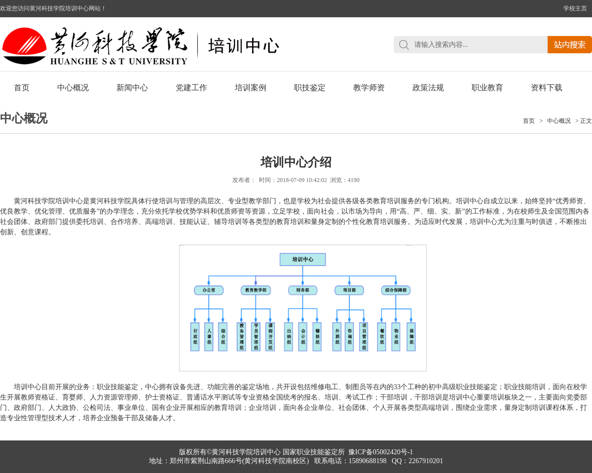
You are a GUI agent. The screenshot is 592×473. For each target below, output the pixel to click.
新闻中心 (132, 87)
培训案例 (250, 87)
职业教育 (487, 87)
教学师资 (369, 87)
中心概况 (73, 87)
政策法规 (428, 87)
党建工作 (191, 87)
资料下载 (546, 87)
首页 (22, 87)
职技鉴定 (310, 87)
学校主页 (575, 8)
